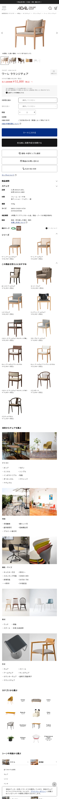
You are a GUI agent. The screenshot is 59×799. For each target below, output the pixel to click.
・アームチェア (7, 673)
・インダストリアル (9, 475)
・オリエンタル (7, 479)
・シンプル (22, 471)
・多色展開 (6, 524)
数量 (3, 112)
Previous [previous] (2, 32)
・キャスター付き (8, 572)
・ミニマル (6, 471)
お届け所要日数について (10, 123)
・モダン (21, 468)
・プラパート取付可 (9, 531)
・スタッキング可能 (9, 576)
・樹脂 (13, 624)
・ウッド (5, 624)
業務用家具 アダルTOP (8, 13)
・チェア (5, 669)
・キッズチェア (24, 673)
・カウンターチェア (9, 676)
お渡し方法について (18, 222)
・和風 (20, 475)
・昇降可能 (6, 579)
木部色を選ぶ (6, 100)
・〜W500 (5, 583)
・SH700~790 (23, 579)
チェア (6, 774)
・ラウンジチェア (8, 680)
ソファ (6, 779)
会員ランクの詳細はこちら (16, 93)
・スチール (6, 628)
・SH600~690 (23, 576)
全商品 (19, 13)
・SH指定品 (22, 583)
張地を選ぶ (6, 106)
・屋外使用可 (7, 527)
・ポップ (5, 468)
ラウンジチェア (37, 13)
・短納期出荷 (23, 527)
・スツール (22, 669)
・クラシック (23, 479)
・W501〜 (22, 572)
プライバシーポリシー (38, 791)
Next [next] (57, 32)
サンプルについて (8, 175)
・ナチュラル (7, 482)
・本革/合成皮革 (17, 628)
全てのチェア (27, 13)
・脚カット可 (23, 524)
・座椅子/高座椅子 (25, 676)
